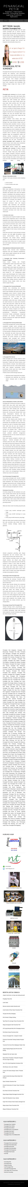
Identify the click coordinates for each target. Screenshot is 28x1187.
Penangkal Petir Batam (8, 782)
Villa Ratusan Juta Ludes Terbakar (10, 1066)
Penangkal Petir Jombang (8, 657)
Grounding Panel (7, 1163)
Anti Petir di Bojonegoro (15, 792)
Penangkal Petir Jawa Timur (13, 690)
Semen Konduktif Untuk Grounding (14, 903)
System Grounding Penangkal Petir (14, 887)
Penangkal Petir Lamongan (9, 658)
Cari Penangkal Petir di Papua (15, 752)
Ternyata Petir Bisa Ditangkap (9, 1013)
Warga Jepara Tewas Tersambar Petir (11, 1105)
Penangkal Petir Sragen (8, 719)
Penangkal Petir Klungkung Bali (10, 802)
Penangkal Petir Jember (19, 655)
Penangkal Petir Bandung (15, 820)
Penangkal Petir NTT (12, 693)
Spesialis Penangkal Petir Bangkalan (17, 759)
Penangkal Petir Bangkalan (9, 650)
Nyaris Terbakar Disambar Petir (9, 1081)
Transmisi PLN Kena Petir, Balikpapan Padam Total (14, 1045)
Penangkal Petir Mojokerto (19, 677)
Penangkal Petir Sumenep (11, 67)
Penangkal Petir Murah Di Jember (11, 811)
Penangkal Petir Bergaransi (10, 1150)
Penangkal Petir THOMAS (9, 1124)
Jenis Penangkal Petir (12, 710)
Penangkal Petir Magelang (15, 825)
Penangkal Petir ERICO (9, 1127)
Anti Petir (6, 1153)
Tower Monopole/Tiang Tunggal (14, 988)
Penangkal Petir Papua (16, 697)
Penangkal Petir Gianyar (19, 801)
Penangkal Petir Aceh (8, 679)
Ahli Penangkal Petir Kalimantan (11, 747)
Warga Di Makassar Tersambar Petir (10, 1109)
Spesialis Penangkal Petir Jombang (16, 815)
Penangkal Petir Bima (8, 809)
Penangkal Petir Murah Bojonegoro (12, 787)
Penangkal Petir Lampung (14, 684)
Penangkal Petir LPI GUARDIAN (11, 1129)
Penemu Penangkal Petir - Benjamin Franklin (12, 1035)
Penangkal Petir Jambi (19, 681)
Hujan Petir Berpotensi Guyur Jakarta (11, 1098)
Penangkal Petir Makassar (19, 742)
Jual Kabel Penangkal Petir (10, 1168)
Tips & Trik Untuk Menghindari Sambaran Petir (13, 1063)
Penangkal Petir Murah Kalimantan (17, 745)
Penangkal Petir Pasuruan (9, 667)
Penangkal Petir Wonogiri (15, 731)
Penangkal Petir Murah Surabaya (13, 723)
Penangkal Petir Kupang (14, 750)
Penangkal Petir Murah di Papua (14, 756)
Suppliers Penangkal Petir (8, 700)
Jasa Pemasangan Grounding (18, 726)
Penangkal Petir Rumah (9, 1151)
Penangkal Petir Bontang (14, 716)
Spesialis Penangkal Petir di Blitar (16, 780)
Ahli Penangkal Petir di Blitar (9, 778)
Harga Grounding (8, 1165)
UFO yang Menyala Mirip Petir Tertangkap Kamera (14, 1028)
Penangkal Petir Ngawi (15, 664)
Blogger (17, 1184)
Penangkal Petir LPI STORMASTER (12, 1134)
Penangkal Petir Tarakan (14, 795)
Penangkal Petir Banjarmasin (17, 705)
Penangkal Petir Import (15, 703)
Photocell (14, 963)
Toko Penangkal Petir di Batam (15, 783)
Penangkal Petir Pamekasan (18, 665)
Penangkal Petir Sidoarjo (18, 670)
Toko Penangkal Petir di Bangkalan (11, 761)
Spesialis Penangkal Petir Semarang (16, 764)
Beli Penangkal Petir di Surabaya (10, 721)
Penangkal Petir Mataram (19, 809)
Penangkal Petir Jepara (8, 736)
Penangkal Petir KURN (9, 1133)
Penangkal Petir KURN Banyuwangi (17, 775)
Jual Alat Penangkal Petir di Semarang (15, 735)
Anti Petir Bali (18, 740)
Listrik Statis (5, 1002)
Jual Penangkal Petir (8, 1167)
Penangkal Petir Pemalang (9, 729)
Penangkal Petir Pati (8, 728)
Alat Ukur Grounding (8, 1172)
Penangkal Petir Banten (8, 688)
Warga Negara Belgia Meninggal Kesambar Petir (13, 1094)
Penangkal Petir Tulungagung (17, 676)
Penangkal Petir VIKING (9, 1126)
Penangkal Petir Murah (9, 1146)
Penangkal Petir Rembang (19, 719)
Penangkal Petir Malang (15, 662)
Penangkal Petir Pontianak (9, 743)
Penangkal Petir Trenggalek (14, 674)
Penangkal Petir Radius (8, 707)
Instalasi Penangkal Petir (8, 702)
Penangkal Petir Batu (7, 677)
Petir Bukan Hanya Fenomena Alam (10, 1032)
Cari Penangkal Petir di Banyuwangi (11, 771)
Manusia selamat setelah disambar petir (11, 1006)
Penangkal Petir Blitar (14, 651)
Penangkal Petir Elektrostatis (10, 1144)
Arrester (14, 948)
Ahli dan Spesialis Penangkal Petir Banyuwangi (14, 776)
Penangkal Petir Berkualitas (10, 1148)
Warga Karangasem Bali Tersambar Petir (11, 1024)
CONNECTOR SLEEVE (14, 969)
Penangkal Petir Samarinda (9, 709)
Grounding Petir (7, 1161)
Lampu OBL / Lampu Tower (14, 933)
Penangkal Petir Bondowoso (18, 653)
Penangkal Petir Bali (15, 691)
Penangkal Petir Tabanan (8, 801)
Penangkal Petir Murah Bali (14, 738)
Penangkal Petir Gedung (19, 707)
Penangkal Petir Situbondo (9, 672)
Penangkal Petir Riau (8, 681)
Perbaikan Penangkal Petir (19, 717)
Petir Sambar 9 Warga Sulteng (9, 1017)
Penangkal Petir (14, 7)
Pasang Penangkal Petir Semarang (16, 769)
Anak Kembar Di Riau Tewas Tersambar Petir (12, 1010)
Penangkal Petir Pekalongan (14, 724)
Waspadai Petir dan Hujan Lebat (10, 1054)
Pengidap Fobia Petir (7, 998)
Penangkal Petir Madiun (14, 660)
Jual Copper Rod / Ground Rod (11, 1170)
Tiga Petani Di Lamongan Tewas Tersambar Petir (13, 1021)
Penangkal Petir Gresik (8, 655)
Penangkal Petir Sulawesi (14, 695)
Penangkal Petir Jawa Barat (17, 686)
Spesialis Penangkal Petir (18, 698)
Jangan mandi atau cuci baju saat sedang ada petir (14, 995)
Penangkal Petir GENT (9, 1131)
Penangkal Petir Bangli (14, 804)
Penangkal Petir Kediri (20, 657)
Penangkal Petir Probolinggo (14, 669)
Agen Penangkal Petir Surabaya (14, 712)
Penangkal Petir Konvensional (10, 1143)
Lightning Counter (14, 918)
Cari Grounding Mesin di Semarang (12, 766)
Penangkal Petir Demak (8, 808)
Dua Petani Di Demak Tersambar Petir (11, 1090)
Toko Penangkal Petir (20, 700)
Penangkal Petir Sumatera (19, 679)
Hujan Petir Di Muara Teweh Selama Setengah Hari (14, 1101)
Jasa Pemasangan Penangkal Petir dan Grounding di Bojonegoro (14, 794)
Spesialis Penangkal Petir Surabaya (12, 816)
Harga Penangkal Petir (20, 702)
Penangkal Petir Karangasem (17, 799)
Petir (5, 89)
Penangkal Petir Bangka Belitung (10, 683)
